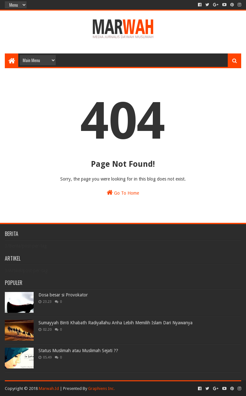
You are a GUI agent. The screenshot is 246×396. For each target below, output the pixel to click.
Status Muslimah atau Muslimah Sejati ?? (78, 350)
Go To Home (123, 192)
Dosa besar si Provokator (63, 294)
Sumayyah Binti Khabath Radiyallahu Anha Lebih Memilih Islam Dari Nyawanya (115, 322)
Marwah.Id (49, 388)
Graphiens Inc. (101, 388)
